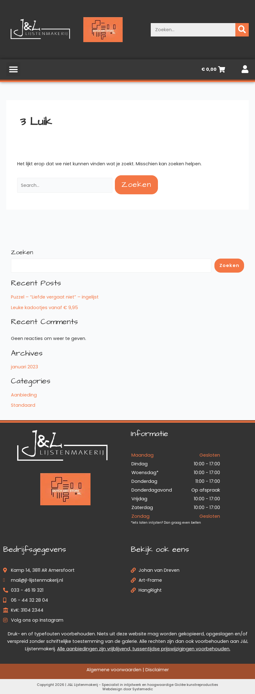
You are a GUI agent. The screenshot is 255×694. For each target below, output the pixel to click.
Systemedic (142, 689)
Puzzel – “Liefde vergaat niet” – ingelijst (55, 297)
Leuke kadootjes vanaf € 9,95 (44, 307)
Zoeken (22, 252)
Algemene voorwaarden (113, 670)
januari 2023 (24, 367)
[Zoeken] (242, 29)
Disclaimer (157, 670)
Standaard (23, 405)
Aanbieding (24, 395)
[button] (13, 69)
